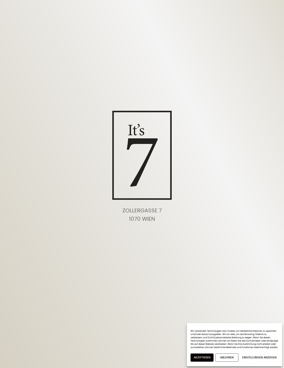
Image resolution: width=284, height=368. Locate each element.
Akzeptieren (202, 357)
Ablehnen (227, 357)
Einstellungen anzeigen (259, 357)
